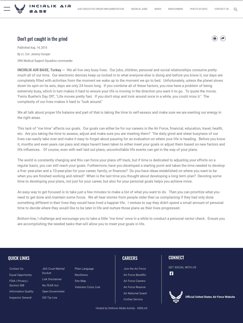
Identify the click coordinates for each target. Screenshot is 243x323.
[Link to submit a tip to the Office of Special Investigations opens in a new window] (49, 297)
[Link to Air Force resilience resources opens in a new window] (81, 274)
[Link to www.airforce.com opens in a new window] (133, 268)
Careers (129, 258)
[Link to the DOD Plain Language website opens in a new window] (84, 268)
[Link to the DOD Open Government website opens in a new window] (53, 291)
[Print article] (214, 38)
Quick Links (18, 258)
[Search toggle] (236, 9)
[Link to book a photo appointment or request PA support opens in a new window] (199, 8)
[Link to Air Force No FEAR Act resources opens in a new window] (50, 285)
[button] (6, 9)
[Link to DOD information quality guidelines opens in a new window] (20, 291)
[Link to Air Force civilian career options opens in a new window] (131, 298)
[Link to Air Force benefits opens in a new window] (133, 274)
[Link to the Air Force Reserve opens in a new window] (133, 286)
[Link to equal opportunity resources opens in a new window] (19, 274)
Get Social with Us (182, 267)
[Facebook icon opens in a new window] (171, 273)
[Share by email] (223, 38)
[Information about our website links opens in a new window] (51, 279)
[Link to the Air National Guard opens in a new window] (133, 292)
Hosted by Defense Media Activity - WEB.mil (121, 307)
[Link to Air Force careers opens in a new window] (133, 280)
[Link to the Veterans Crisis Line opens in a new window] (88, 286)
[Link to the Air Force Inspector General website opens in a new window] (19, 297)
